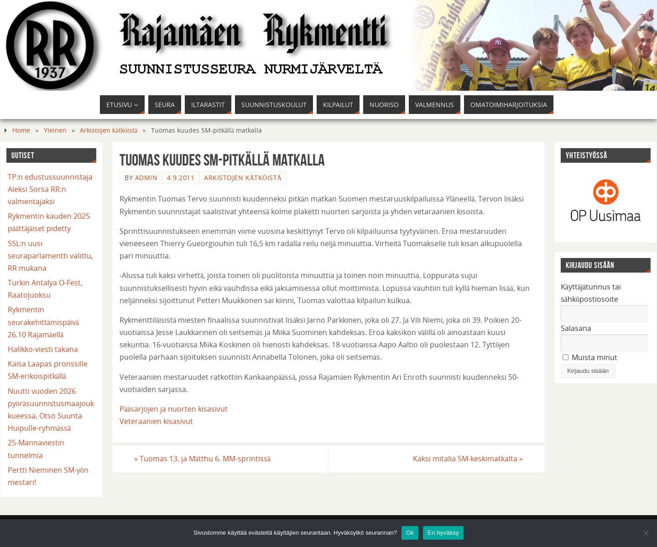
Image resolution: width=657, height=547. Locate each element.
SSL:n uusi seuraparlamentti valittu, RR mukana (50, 255)
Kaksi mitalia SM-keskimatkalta (468, 459)
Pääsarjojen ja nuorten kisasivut (174, 409)
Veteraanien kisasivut (156, 421)
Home (21, 130)
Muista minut (590, 357)
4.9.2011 (180, 177)
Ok (410, 532)
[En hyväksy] (645, 532)
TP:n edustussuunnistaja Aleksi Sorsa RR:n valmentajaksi (50, 189)
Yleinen (55, 130)
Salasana (576, 328)
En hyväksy (443, 532)
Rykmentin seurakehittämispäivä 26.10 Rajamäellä (43, 321)
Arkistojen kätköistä (108, 130)
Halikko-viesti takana (43, 349)
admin (146, 177)
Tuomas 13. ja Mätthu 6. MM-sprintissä (202, 459)
